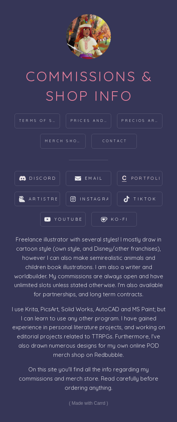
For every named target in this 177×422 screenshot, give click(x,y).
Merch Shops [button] (64, 141)
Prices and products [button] (91, 120)
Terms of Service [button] (39, 120)
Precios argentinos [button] (141, 120)
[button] (37, 178)
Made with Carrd (88, 403)
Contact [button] (114, 141)
